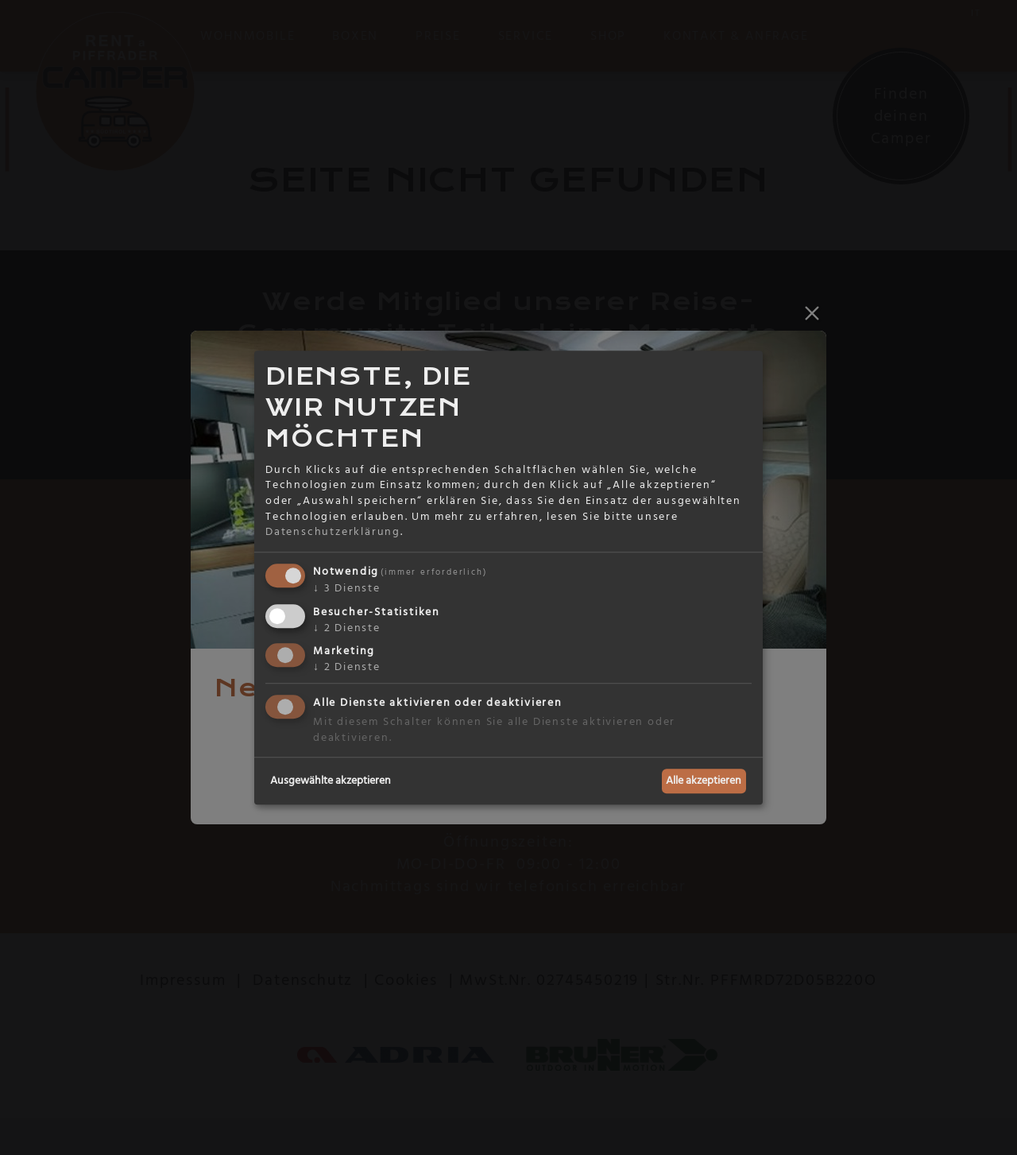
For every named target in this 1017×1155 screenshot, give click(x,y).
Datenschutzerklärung (332, 532)
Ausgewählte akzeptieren (330, 781)
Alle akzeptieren (703, 781)
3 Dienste (347, 588)
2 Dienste (347, 628)
